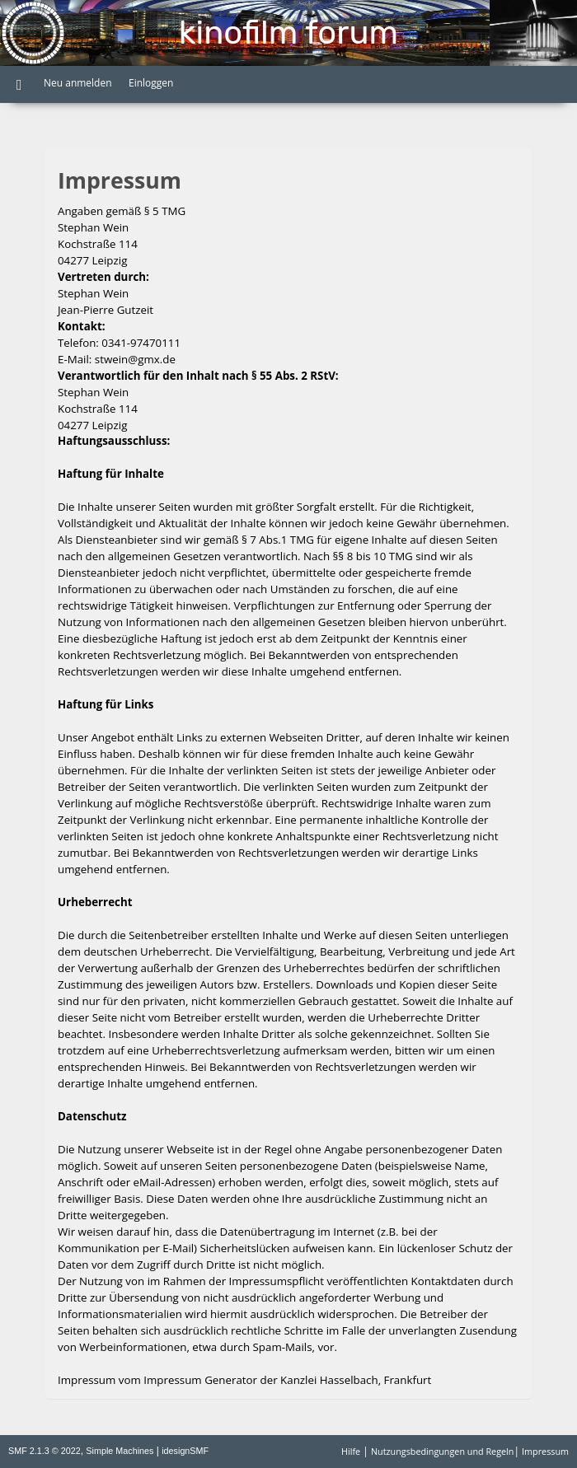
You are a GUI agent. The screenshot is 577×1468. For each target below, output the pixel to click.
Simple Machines (119, 1451)
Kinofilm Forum (288, 32)
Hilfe (350, 1451)
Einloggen (151, 83)
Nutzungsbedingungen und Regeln (442, 1451)
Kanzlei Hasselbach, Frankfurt (355, 1379)
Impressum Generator (200, 1379)
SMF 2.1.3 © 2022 (44, 1451)
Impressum (545, 1451)
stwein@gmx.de (135, 359)
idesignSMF (185, 1451)
